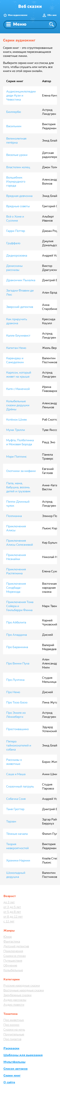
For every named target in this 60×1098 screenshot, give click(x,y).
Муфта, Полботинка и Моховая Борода (20, 442)
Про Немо (13, 692)
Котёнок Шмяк (16, 420)
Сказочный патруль (20, 786)
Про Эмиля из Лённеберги (16, 715)
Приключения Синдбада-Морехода (16, 588)
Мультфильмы (14, 1062)
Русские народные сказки (21, 986)
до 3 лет (9, 902)
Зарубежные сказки (17, 995)
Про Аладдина (16, 635)
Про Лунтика (15, 680)
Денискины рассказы (14, 268)
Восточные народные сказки (23, 990)
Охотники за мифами (21, 471)
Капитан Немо (16, 348)
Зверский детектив (19, 307)
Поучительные (13, 1034)
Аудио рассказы (14, 1000)
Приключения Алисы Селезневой (19, 543)
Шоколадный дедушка (15, 875)
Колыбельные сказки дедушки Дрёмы (17, 405)
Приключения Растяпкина (16, 571)
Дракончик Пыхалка (20, 280)
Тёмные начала (17, 834)
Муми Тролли (15, 430)
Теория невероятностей (17, 846)
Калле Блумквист (18, 336)
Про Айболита (16, 622)
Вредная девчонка (19, 196)
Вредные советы (18, 206)
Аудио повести (13, 1005)
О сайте (9, 1082)
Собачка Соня (16, 799)
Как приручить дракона (16, 321)
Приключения (13, 951)
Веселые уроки (16, 155)
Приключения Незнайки (16, 557)
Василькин (13, 126)
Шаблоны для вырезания (23, 1055)
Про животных (13, 1020)
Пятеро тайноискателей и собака (18, 745)
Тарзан (11, 821)
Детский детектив (16, 946)
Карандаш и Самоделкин (15, 360)
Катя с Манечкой (18, 389)
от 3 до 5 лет (12, 907)
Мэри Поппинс (16, 457)
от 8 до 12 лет (13, 917)
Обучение (10, 965)
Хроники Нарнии (18, 860)
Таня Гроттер (15, 809)
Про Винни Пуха (17, 663)
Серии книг (12, 1075)
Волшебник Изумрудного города (15, 182)
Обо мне (52, 15)
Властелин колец (18, 167)
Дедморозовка (16, 256)
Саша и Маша (15, 774)
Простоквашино (17, 729)
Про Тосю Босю (16, 702)
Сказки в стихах (14, 956)
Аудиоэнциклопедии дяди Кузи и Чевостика (21, 95)
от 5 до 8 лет (12, 912)
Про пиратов (12, 1039)
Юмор (7, 937)
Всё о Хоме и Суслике (15, 219)
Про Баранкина (17, 647)
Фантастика (11, 941)
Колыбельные (13, 970)
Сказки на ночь (14, 1030)
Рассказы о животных (14, 762)
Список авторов (15, 1069)
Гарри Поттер (15, 231)
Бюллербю (13, 112)
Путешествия (12, 961)
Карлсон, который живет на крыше (18, 375)
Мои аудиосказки (17, 15)
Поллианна (14, 516)
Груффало (13, 243)
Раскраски (11, 1048)
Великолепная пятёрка (16, 141)
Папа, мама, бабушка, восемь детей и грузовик (18, 487)
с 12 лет (8, 921)
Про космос (11, 1025)
